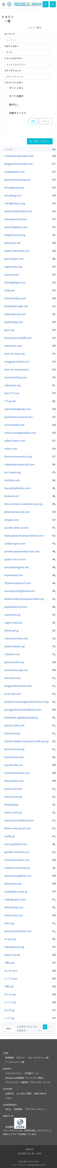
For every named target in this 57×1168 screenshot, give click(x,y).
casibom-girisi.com (15, 543)
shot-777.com (12, 393)
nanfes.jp (9, 836)
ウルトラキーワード (40, 1082)
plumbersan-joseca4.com (18, 417)
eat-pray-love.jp (13, 796)
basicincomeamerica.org (18, 456)
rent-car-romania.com (16, 369)
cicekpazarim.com (14, 171)
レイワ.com (10, 978)
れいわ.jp (9, 1010)
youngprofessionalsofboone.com (22, 709)
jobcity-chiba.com (14, 725)
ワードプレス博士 (34, 1077)
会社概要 (9, 1126)
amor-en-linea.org (14, 353)
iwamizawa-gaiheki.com (17, 875)
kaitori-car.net (12, 955)
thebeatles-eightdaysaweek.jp (21, 717)
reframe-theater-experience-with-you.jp (26, 741)
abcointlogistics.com (16, 227)
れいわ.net (10, 994)
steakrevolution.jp (14, 646)
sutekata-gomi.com (15, 899)
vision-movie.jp (13, 812)
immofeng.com (12, 195)
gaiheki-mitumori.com (16, 852)
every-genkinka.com (15, 844)
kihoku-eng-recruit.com (17, 828)
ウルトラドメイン (13, 1073)
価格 (53, 149)
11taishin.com (12, 654)
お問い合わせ (40, 1093)
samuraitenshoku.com (16, 860)
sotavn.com (10, 448)
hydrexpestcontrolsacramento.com (23, 535)
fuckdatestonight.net (16, 306)
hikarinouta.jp (12, 733)
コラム (8, 1098)
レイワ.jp (9, 1018)
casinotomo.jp (12, 614)
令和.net (9, 986)
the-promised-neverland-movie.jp (23, 504)
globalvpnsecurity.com (17, 512)
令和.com (9, 962)
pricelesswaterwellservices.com (22, 551)
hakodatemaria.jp (14, 947)
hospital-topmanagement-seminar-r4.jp (26, 701)
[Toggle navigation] (3, 4)
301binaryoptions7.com (17, 583)
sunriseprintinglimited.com (19, 591)
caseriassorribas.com (16, 638)
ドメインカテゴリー (13, 58)
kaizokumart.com (14, 757)
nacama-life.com (13, 765)
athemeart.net (12, 243)
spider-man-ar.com (15, 559)
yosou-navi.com (13, 788)
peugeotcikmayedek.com (18, 164)
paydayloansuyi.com (15, 606)
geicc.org (9, 330)
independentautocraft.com (19, 464)
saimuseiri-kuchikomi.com (19, 820)
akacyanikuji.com (14, 781)
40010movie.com (13, 907)
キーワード (9, 33)
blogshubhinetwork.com (18, 686)
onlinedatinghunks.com (17, 409)
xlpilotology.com (13, 322)
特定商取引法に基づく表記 (29, 1153)
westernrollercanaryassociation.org (24, 599)
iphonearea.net (12, 883)
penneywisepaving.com (17, 179)
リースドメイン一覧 (14, 1061)
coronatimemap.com (16, 670)
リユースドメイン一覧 (38, 1057)
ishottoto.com (12, 480)
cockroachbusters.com (17, 773)
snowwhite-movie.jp (15, 891)
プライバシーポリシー (35, 1109)
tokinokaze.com (13, 345)
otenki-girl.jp (11, 630)
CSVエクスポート (39, 141)
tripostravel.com (13, 575)
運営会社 (30, 1149)
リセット (46, 121)
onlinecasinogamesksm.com (20, 432)
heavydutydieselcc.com (17, 488)
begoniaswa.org (13, 266)
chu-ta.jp (9, 923)
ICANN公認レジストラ (34, 1130)
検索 (33, 121)
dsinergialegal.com (15, 282)
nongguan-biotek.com (16, 361)
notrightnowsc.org (14, 203)
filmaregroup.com (14, 187)
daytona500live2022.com (18, 211)
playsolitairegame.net (16, 567)
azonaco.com (11, 274)
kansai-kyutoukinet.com (17, 931)
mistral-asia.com (13, 915)
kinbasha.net (11, 496)
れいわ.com (10, 970)
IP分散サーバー (32, 1073)
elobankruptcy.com (15, 298)
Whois (8, 1109)
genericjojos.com (13, 258)
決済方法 (9, 1093)
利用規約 (18, 1109)
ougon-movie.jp (13, 622)
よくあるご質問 (23, 1093)
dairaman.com (12, 678)
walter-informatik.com (16, 251)
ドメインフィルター (13, 82)
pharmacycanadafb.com (18, 338)
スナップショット (12, 70)
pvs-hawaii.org (12, 472)
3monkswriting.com (15, 377)
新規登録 (9, 1057)
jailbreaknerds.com (15, 314)
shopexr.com (11, 519)
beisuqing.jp (11, 804)
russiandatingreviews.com (19, 156)
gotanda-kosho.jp (14, 662)
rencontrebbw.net (14, 425)
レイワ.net (10, 1002)
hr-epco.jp (10, 939)
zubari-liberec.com (14, 440)
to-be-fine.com (12, 694)
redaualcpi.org (12, 385)
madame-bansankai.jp (17, 868)
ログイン (20, 1057)
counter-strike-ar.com (16, 527)
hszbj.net (9, 290)
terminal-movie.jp (14, 749)
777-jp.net (10, 401)
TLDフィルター (11, 46)
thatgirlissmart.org (14, 235)
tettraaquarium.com (15, 219)
